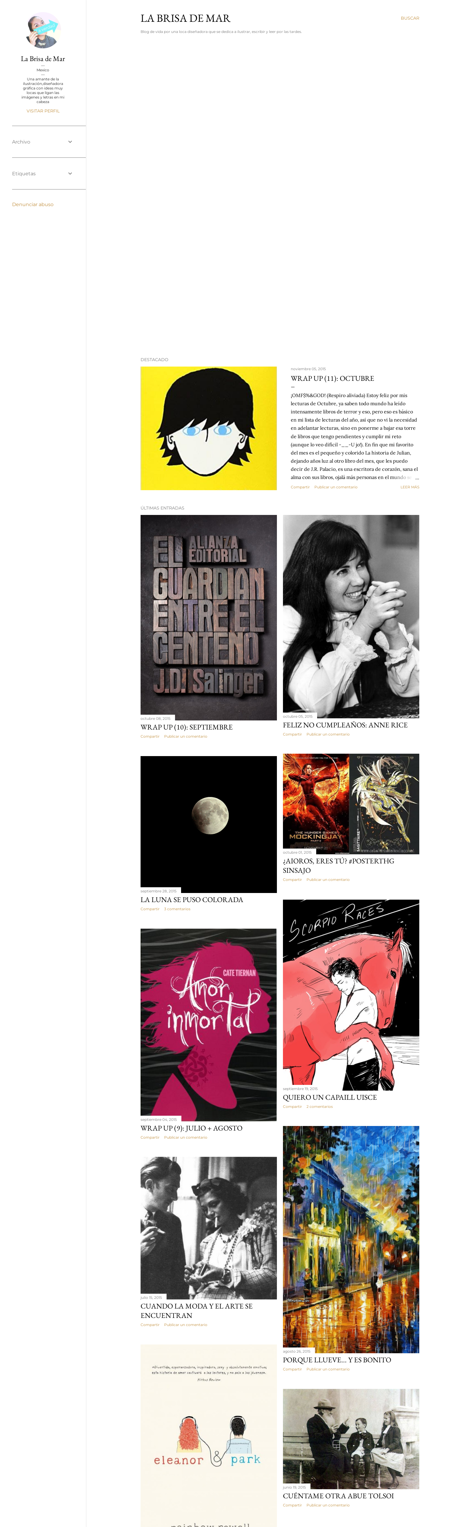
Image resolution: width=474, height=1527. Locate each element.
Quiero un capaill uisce (330, 1097)
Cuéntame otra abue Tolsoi (338, 1495)
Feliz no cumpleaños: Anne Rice (345, 725)
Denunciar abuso (33, 204)
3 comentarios (177, 909)
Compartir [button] (300, 487)
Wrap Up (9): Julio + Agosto (191, 1128)
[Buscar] (410, 18)
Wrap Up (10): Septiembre (187, 727)
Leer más (410, 487)
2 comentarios (320, 1106)
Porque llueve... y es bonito (337, 1359)
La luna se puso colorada (192, 899)
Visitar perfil (43, 111)
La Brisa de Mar (43, 58)
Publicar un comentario (336, 487)
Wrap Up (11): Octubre (332, 378)
